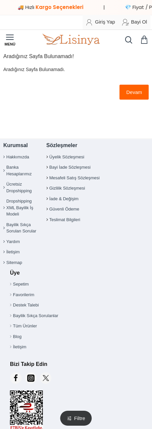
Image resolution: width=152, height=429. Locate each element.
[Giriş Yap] (100, 22)
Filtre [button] (79, 418)
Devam (134, 92)
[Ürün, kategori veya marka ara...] (127, 40)
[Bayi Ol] (134, 22)
